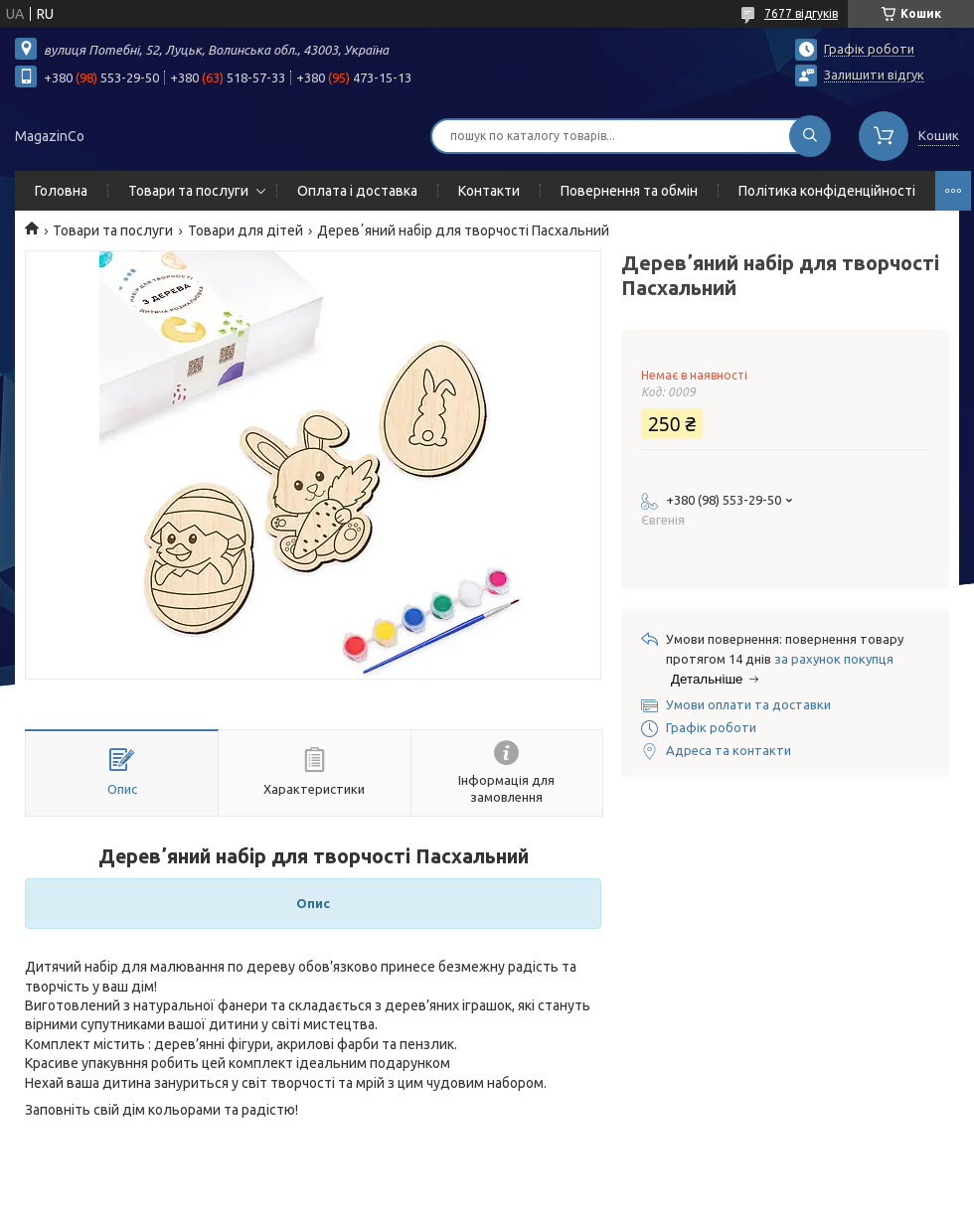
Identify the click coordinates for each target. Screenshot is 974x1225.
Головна (61, 191)
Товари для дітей (245, 230)
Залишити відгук (874, 74)
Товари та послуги (188, 191)
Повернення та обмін (629, 191)
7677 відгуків (801, 13)
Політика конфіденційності (826, 191)
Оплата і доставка (357, 191)
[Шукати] (810, 136)
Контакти (489, 191)
